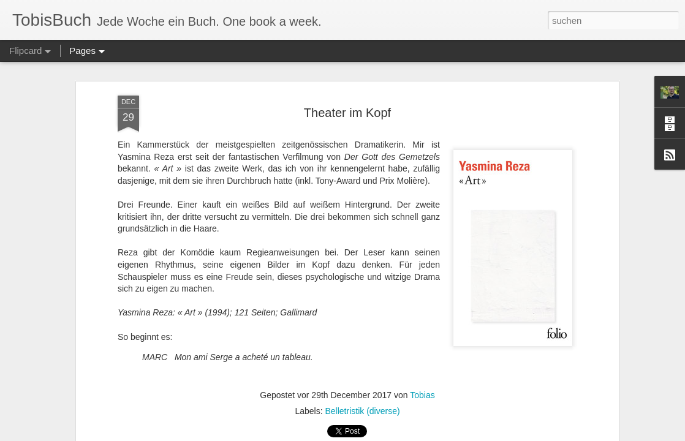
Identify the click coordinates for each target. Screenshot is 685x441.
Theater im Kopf (347, 112)
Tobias (422, 395)
